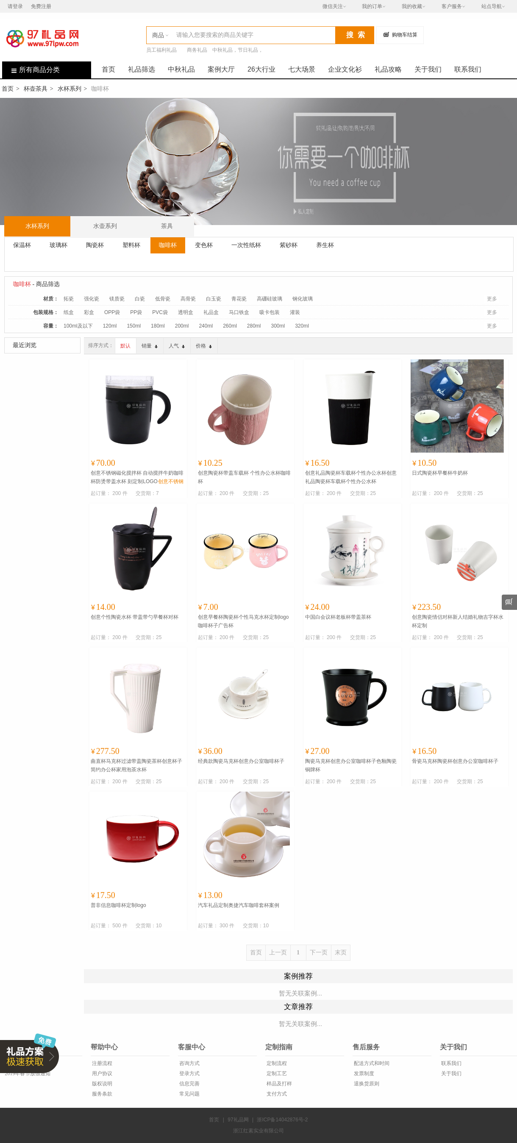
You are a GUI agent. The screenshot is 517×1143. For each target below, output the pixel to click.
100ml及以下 (78, 326)
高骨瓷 (188, 299)
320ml (302, 326)
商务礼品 (197, 50)
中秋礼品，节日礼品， (237, 50)
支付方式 (276, 1094)
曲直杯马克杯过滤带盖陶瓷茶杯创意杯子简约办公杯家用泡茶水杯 (136, 765)
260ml (230, 326)
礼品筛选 (141, 69)
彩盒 (89, 312)
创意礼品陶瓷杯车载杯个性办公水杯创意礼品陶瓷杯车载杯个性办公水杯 (351, 477)
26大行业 (261, 69)
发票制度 (363, 1073)
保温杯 (22, 245)
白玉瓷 (213, 299)
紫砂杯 (288, 245)
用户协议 (101, 1073)
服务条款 (101, 1094)
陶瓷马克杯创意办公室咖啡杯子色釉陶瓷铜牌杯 (351, 765)
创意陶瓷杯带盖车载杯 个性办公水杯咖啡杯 (244, 477)
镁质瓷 (117, 299)
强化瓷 (91, 299)
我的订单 (372, 6)
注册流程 (101, 1063)
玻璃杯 (58, 245)
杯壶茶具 (35, 88)
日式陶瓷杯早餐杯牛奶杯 (440, 473)
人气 (177, 346)
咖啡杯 (168, 245)
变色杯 (204, 245)
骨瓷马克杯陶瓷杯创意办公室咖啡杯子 (455, 761)
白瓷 (140, 299)
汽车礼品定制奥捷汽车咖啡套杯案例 (238, 905)
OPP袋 (112, 312)
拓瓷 (69, 299)
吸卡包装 (269, 312)
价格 (204, 346)
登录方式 (189, 1073)
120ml (110, 326)
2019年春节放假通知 (26, 1073)
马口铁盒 (239, 312)
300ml (278, 326)
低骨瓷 (162, 299)
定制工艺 (276, 1073)
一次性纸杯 (246, 245)
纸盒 (69, 312)
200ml (182, 326)
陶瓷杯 (95, 245)
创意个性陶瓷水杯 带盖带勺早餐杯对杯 (134, 617)
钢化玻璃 (302, 299)
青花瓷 (239, 299)
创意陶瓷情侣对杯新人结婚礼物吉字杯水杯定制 (457, 621)
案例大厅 (221, 69)
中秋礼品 (181, 69)
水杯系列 (69, 88)
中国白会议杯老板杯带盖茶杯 (338, 617)
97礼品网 (238, 1120)
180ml (158, 326)
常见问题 (189, 1094)
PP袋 (136, 312)
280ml (254, 326)
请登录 (15, 6)
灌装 (295, 312)
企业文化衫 (345, 69)
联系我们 (467, 69)
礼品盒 (211, 312)
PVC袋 (160, 312)
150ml (134, 326)
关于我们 (428, 69)
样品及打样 (278, 1084)
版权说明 (101, 1084)
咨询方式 (189, 1063)
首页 (108, 69)
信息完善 (189, 1084)
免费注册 (41, 6)
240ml (206, 326)
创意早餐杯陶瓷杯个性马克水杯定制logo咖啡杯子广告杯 (243, 621)
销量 (150, 346)
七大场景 (301, 69)
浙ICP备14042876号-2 (282, 1120)
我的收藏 (412, 6)
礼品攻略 (388, 69)
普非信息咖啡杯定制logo (118, 905)
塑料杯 (131, 245)
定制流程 (276, 1063)
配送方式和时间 (371, 1063)
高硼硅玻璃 (269, 299)
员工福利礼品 (161, 50)
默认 (125, 346)
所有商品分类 (31, 69)
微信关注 (332, 6)
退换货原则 (366, 1084)
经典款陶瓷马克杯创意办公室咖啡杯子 (241, 761)
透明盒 (185, 312)
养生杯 (325, 245)
